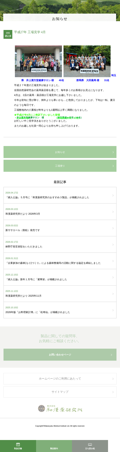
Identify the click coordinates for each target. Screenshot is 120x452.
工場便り (60, 165)
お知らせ (60, 152)
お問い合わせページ (60, 356)
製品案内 (54, 448)
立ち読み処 (90, 448)
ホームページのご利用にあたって (60, 380)
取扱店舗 (18, 448)
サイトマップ (60, 393)
